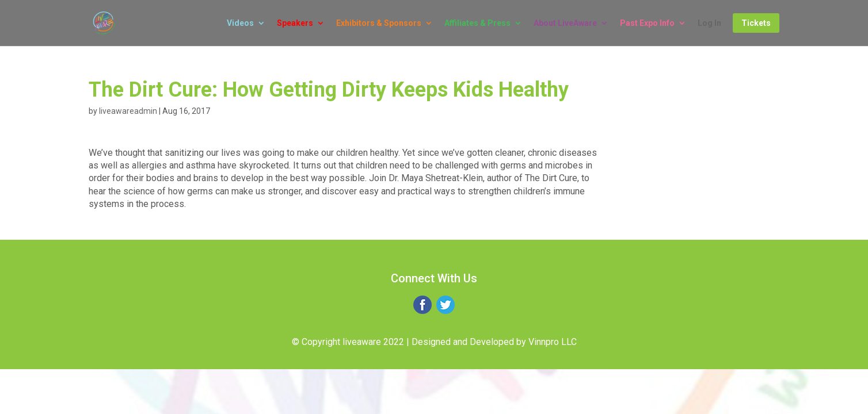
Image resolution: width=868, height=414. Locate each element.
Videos (240, 23)
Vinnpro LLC (552, 341)
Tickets (756, 23)
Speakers (295, 23)
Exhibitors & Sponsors (378, 23)
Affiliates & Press (477, 23)
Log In (709, 23)
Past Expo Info (647, 23)
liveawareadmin (128, 111)
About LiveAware (565, 23)
